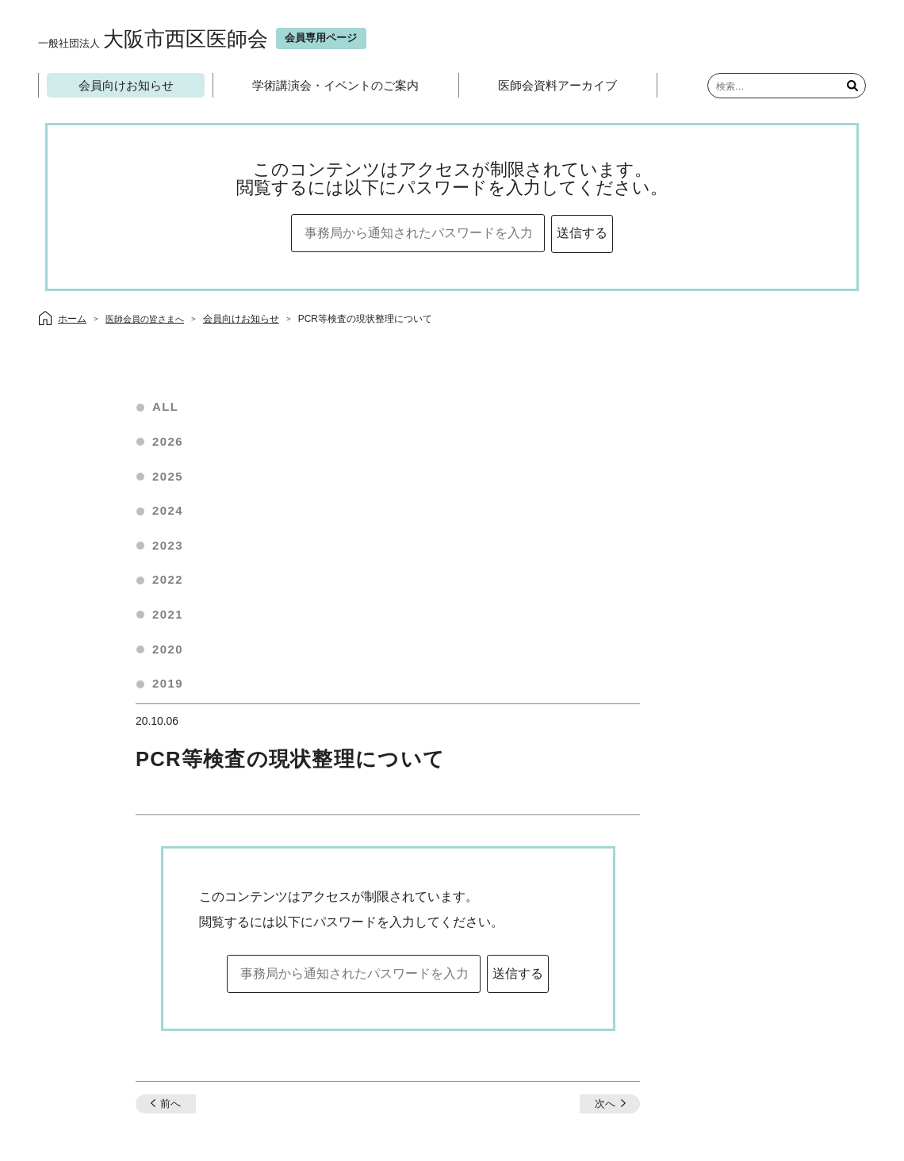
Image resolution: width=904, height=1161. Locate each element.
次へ (726, 797)
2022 (174, 585)
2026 (174, 446)
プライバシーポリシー (566, 1043)
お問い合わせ (444, 1002)
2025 (174, 481)
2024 (174, 516)
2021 (174, 620)
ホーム (304, 1043)
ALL (172, 411)
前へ (296, 797)
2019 (174, 690)
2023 (174, 551)
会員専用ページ (466, 1043)
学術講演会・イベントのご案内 (337, 86)
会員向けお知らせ (126, 86)
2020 (174, 655)
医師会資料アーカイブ (559, 86)
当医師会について (376, 1043)
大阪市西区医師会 (157, 39)
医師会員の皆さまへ (150, 321)
